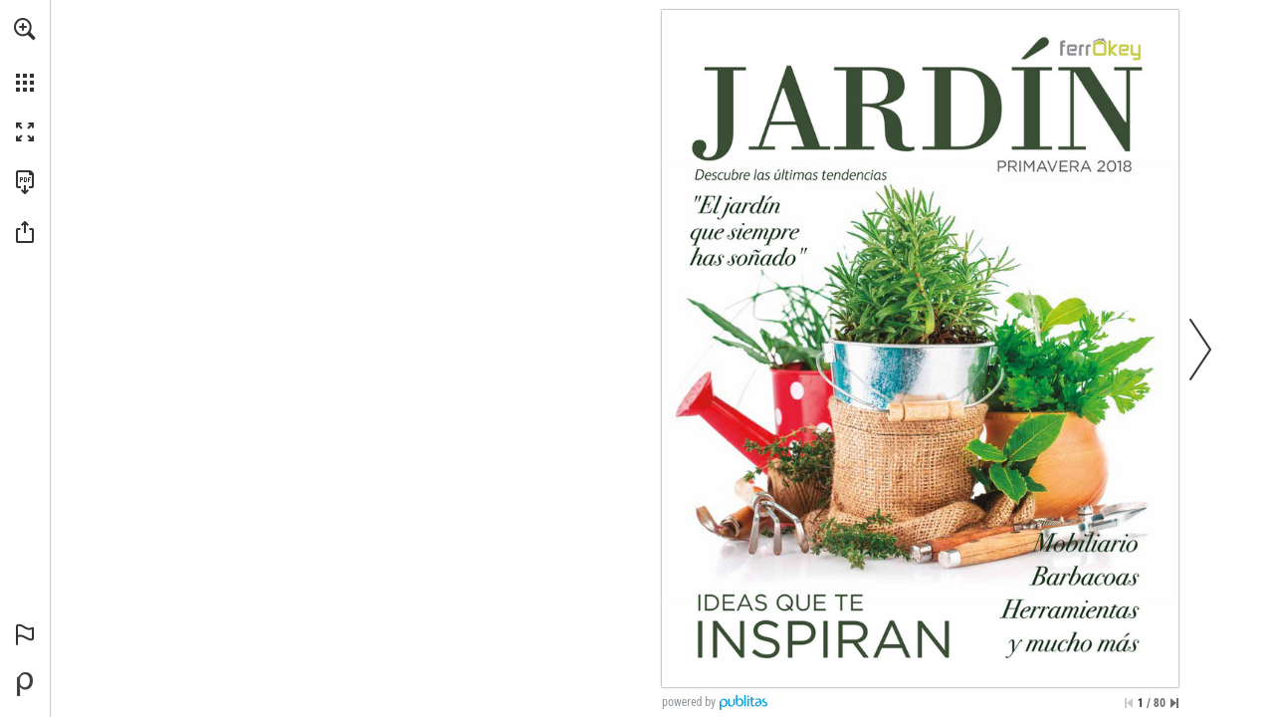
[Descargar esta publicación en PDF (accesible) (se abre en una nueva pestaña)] (25, 182)
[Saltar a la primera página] (1129, 703)
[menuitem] (25, 55)
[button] (25, 29)
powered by (689, 702)
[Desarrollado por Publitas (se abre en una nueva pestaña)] (25, 684)
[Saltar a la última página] (1174, 703)
